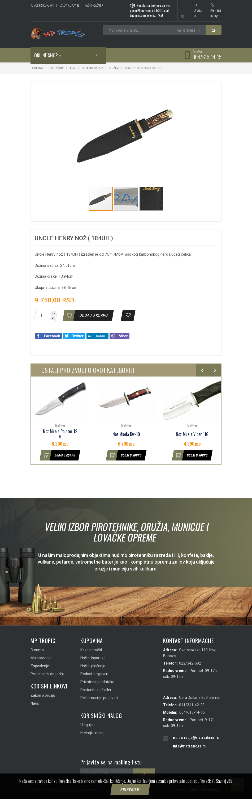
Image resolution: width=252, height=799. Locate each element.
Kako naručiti (91, 650)
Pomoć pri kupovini (42, 5)
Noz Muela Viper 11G (192, 434)
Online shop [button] (47, 55)
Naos (35, 703)
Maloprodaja (41, 658)
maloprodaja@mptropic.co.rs (196, 737)
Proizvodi (56, 67)
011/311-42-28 (192, 705)
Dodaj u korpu (58, 455)
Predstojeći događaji (47, 674)
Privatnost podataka (97, 682)
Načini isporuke (93, 658)
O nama (37, 650)
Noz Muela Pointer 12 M (60, 434)
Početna (37, 67)
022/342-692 (190, 663)
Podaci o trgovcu (94, 674)
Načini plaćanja (94, 5)
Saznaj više (224, 792)
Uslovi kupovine (69, 5)
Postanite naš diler (95, 690)
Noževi (114, 67)
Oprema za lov (92, 67)
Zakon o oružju (43, 695)
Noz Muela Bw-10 (126, 434)
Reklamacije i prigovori (99, 698)
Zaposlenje (40, 666)
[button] (187, 90)
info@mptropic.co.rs (189, 746)
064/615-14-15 (206, 57)
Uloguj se (198, 10)
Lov (72, 67)
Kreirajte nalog (215, 10)
